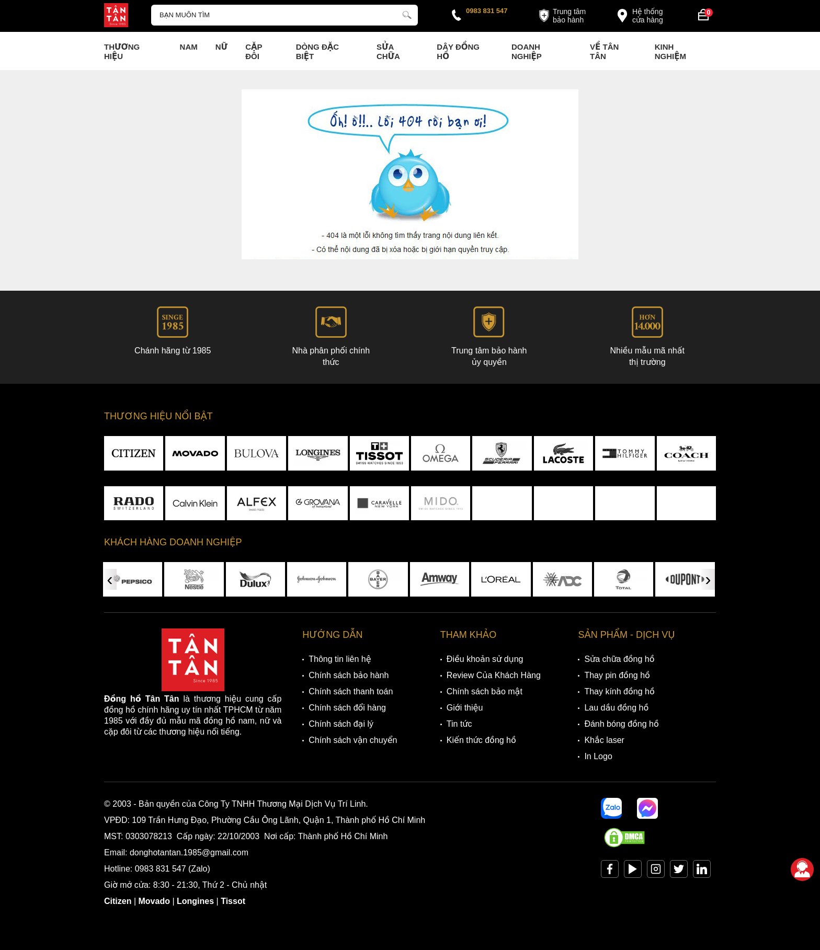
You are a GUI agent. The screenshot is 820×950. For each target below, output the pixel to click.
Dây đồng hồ (458, 51)
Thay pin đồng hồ (617, 675)
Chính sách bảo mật (484, 691)
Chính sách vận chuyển (353, 740)
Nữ (221, 46)
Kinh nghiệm (670, 51)
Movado (154, 901)
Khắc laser (604, 740)
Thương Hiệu (122, 51)
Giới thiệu (465, 707)
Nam (189, 46)
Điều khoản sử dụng (485, 659)
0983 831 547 (487, 11)
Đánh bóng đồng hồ (621, 723)
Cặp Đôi (253, 51)
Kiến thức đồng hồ (481, 740)
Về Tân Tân (604, 51)
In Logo (598, 756)
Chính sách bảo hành (349, 675)
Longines (195, 901)
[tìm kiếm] (407, 13)
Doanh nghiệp (526, 51)
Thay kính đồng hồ (619, 691)
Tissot (233, 901)
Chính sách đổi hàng (347, 707)
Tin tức (459, 723)
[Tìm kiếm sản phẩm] (284, 15)
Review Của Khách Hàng (494, 675)
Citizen (117, 901)
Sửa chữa (388, 51)
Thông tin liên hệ (340, 659)
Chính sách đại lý (341, 723)
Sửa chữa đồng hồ (619, 659)
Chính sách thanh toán (351, 691)
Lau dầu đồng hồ (616, 707)
